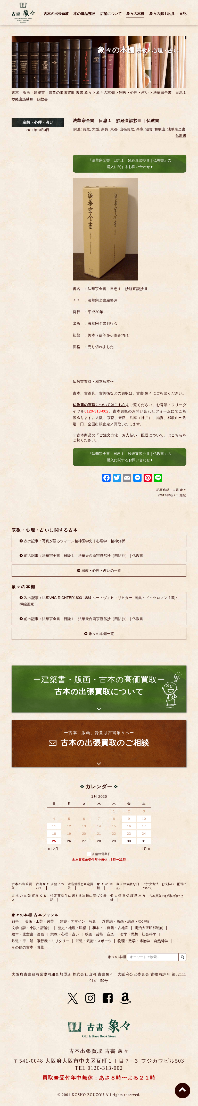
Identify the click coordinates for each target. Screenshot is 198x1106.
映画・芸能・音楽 (99, 934)
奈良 (104, 129)
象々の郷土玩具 (162, 14)
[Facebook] (107, 998)
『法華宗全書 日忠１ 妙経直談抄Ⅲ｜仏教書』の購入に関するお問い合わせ (129, 163)
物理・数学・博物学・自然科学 (143, 941)
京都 (114, 129)
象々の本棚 (135, 14)
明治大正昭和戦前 (149, 928)
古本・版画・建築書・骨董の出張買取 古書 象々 (52, 92)
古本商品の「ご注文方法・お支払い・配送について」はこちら (130, 435)
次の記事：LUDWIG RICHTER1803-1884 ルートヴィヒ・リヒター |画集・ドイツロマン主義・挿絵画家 (99, 601)
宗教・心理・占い (134, 92)
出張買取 (127, 129)
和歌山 (159, 129)
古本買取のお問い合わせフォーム (142, 411)
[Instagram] (90, 998)
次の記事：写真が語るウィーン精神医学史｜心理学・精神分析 (74, 541)
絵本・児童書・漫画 (28, 934)
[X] (72, 998)
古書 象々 (23, 13)
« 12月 (53, 849)
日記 (182, 14)
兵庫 (139, 129)
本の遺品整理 (84, 14)
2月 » (146, 849)
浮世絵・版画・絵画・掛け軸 (125, 921)
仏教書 (181, 136)
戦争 (15, 921)
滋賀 (149, 129)
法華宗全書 (176, 129)
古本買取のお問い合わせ (166, 895)
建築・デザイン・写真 (78, 921)
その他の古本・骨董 (28, 947)
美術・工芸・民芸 (39, 921)
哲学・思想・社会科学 (138, 934)
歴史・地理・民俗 (71, 928)
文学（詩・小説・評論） (31, 928)
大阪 (95, 129)
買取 (86, 129)
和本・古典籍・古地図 (110, 928)
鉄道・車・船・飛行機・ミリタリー (40, 941)
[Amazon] (125, 998)
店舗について (111, 14)
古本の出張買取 (56, 14)
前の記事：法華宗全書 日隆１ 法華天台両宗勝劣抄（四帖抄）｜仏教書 (83, 556)
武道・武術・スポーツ (94, 941)
